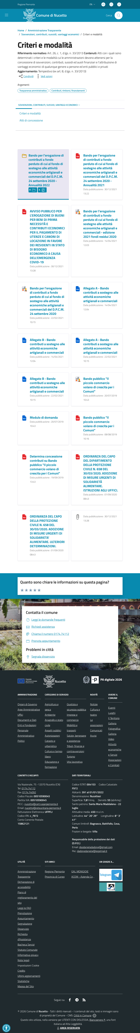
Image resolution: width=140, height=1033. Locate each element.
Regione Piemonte (55, 871)
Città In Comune (82, 1015)
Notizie (94, 704)
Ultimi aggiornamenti (29, 976)
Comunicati (96, 730)
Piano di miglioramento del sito (27, 897)
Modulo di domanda (44, 417)
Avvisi (93, 736)
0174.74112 (28, 788)
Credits (21, 971)
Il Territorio (113, 718)
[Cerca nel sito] (118, 15)
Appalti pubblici (53, 730)
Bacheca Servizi (26, 944)
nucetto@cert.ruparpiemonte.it (41, 804)
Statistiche (23, 981)
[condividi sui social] (26, 76)
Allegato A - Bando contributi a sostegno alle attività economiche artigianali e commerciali (100, 294)
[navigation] (6, 15)
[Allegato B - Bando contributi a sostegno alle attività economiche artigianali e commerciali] (24, 340)
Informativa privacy (28, 955)
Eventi (111, 708)
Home (21, 30)
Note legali (23, 960)
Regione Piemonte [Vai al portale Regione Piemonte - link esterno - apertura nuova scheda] (26, 4)
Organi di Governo (27, 704)
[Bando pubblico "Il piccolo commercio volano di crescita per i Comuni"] (77, 379)
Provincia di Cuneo (55, 877)
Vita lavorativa (74, 762)
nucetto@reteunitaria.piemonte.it (43, 808)
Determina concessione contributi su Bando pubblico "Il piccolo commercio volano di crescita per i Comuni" (46, 465)
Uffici (20, 715)
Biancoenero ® (97, 1020)
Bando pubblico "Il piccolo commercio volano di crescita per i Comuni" (98, 385)
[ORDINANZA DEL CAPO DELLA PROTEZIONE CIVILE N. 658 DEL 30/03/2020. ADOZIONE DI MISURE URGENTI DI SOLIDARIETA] (24, 516)
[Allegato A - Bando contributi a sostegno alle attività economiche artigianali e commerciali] (77, 288)
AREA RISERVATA (68, 1028)
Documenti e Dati (27, 720)
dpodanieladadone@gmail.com (95, 847)
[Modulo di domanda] (24, 418)
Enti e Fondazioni (27, 725)
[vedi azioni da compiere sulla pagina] (44, 76)
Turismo (71, 756)
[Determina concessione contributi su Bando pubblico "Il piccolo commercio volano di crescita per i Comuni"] (24, 456)
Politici (21, 741)
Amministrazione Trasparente (44, 30)
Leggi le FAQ (24, 908)
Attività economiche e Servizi (114, 749)
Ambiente (50, 715)
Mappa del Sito (26, 986)
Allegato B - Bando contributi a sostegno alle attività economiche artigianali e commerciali (47, 346)
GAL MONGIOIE (79, 871)
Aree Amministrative (29, 709)
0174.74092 (29, 792)
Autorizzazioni (52, 736)
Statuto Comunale (27, 950)
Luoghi (111, 713)
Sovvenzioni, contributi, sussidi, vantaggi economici (50, 34)
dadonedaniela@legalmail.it (92, 851)
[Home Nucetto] (47, 15)
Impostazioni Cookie (28, 965)
